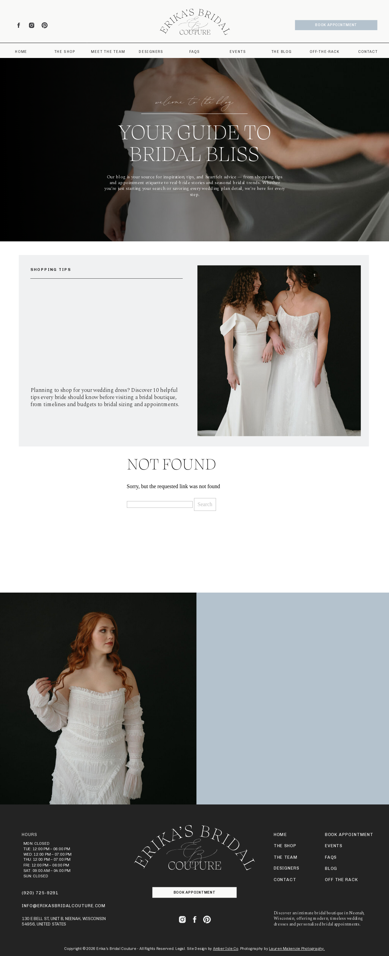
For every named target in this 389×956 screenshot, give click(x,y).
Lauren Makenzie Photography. (297, 949)
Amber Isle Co (225, 949)
